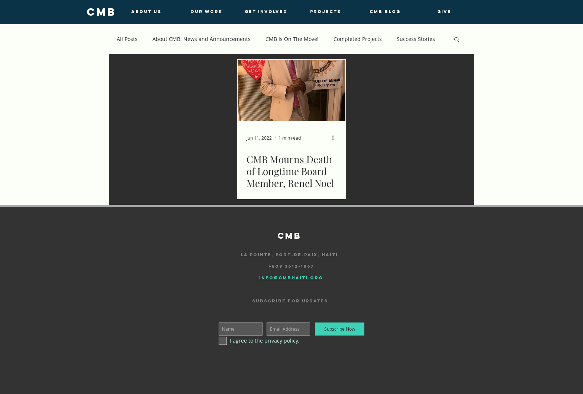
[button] (456, 40)
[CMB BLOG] (384, 11)
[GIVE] (444, 11)
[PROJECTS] (325, 11)
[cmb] (101, 11)
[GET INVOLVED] (265, 11)
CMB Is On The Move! (292, 38)
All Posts (127, 38)
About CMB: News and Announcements (201, 38)
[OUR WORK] (206, 11)
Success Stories (416, 38)
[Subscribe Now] (339, 329)
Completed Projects (358, 38)
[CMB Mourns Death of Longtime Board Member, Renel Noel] (291, 90)
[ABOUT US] (146, 11)
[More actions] (335, 137)
